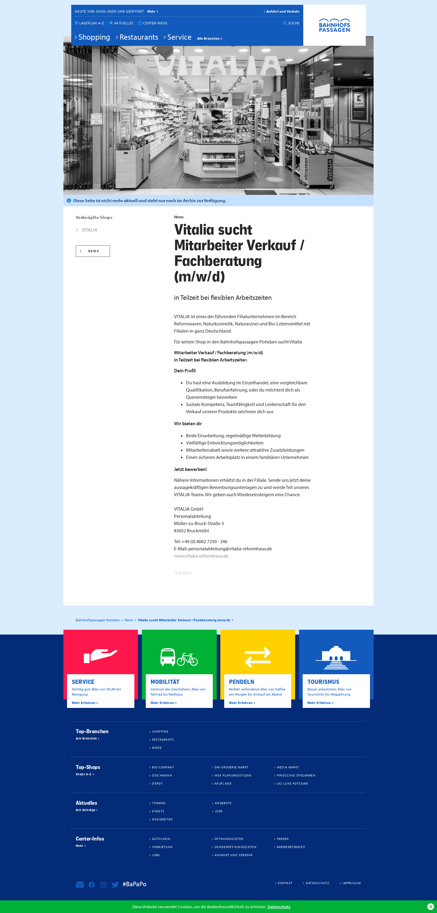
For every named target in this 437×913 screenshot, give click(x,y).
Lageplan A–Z (92, 23)
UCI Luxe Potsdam (292, 783)
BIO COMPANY (163, 767)
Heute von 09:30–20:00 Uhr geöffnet (109, 11)
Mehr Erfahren (83, 703)
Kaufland (223, 783)
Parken (283, 839)
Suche (294, 23)
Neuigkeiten (162, 819)
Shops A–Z (84, 774)
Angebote (223, 803)
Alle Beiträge (85, 810)
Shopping (94, 37)
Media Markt (288, 767)
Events (158, 811)
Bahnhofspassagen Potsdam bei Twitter (115, 885)
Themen (159, 803)
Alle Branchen (208, 38)
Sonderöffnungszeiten (236, 847)
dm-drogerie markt (232, 767)
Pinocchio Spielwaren (296, 775)
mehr (151, 11)
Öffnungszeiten (229, 839)
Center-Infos (155, 23)
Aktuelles (123, 23)
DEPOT (157, 783)
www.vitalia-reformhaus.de (201, 556)
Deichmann (162, 775)
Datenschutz (278, 906)
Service (179, 37)
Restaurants (139, 37)
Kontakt (285, 883)
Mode (157, 747)
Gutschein (161, 839)
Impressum (352, 883)
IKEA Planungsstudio (233, 775)
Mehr (79, 846)
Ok (430, 906)
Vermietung (162, 847)
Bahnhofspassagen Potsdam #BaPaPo (334, 25)
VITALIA (89, 230)
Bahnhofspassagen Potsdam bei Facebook (91, 885)
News (93, 251)
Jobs (219, 811)
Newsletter (80, 885)
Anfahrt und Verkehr (283, 11)
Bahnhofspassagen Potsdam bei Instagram (103, 885)
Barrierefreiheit (291, 847)
